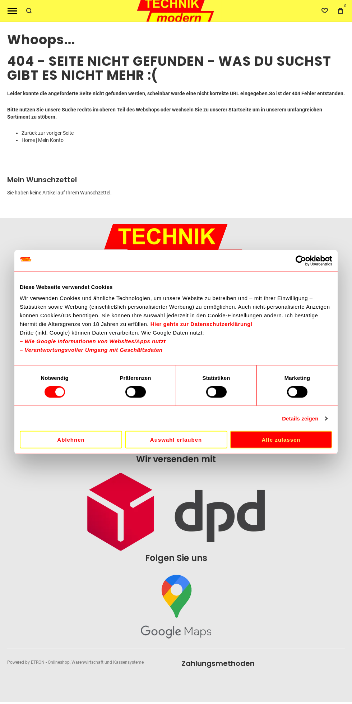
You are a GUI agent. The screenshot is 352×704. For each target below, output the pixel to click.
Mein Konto (51, 140)
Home (28, 140)
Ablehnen (70, 440)
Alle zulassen (280, 440)
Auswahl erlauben (176, 440)
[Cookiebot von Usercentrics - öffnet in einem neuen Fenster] (300, 260)
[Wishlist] (325, 11)
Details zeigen (300, 418)
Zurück (29, 133)
